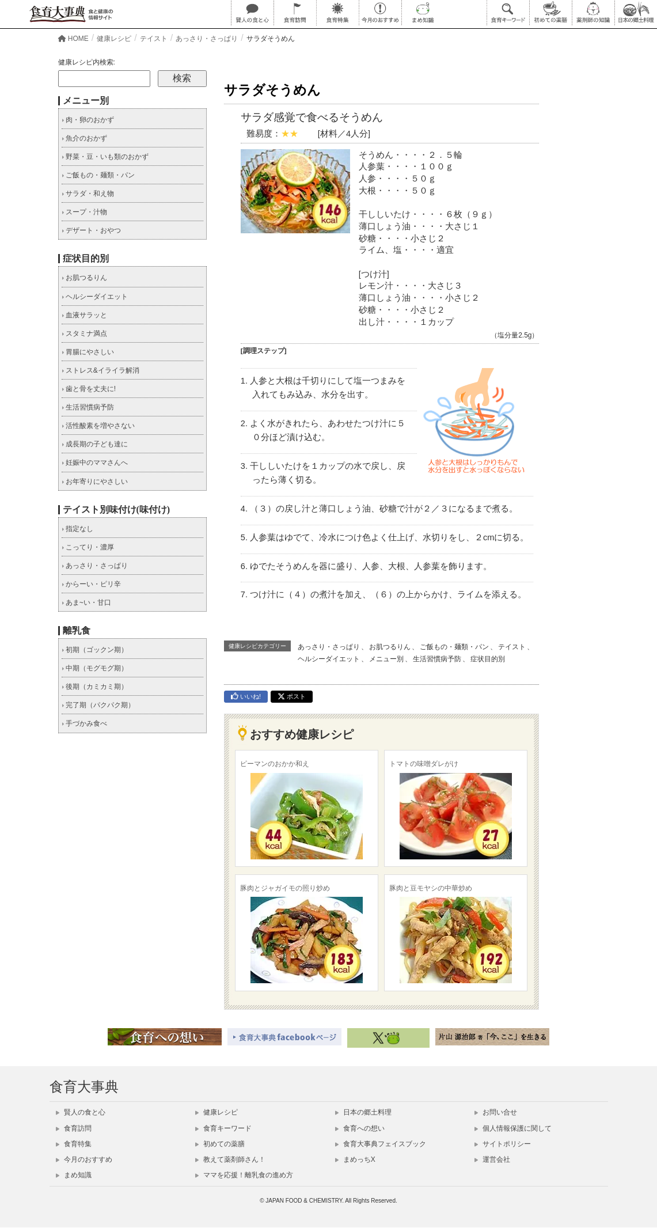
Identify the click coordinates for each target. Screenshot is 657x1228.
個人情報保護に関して (513, 1128)
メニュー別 (386, 659)
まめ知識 (74, 1175)
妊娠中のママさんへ (95, 462)
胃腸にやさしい (88, 352)
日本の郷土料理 (363, 1112)
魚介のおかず (84, 138)
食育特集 (74, 1144)
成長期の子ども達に (95, 444)
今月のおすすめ (84, 1159)
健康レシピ (216, 1112)
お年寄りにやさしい (95, 481)
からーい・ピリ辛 (91, 584)
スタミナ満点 (84, 333)
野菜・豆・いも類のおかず (105, 157)
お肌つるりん (390, 647)
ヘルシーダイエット (329, 659)
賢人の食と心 (80, 1112)
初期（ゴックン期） (95, 650)
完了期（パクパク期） (98, 705)
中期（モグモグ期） (95, 668)
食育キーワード (223, 1128)
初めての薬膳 (220, 1144)
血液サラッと (84, 315)
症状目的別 (487, 659)
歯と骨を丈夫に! (89, 389)
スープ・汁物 (84, 212)
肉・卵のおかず (88, 120)
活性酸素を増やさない (98, 426)
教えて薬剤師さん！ (230, 1159)
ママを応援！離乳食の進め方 (244, 1175)
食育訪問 (74, 1128)
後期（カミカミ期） (95, 687)
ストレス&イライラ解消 (100, 370)
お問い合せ (495, 1112)
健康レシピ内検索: (86, 62)
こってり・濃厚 (88, 547)
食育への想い (360, 1128)
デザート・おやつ (91, 230)
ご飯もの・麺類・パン (454, 647)
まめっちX (355, 1159)
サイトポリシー (502, 1144)
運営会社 (492, 1159)
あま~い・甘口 (86, 602)
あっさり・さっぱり (329, 647)
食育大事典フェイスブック (380, 1144)
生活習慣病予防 (437, 659)
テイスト (512, 647)
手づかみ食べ (84, 723)
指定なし (77, 529)
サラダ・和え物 (88, 193)
